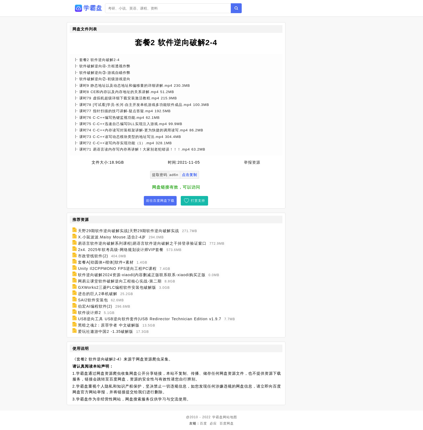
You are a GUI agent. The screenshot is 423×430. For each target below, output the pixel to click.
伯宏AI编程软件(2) (95, 306)
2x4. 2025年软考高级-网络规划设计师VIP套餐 (121, 249)
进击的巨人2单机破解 (97, 294)
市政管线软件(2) (93, 256)
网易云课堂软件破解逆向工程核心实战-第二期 (120, 281)
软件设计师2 (89, 312)
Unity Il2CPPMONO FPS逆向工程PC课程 (117, 268)
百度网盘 (227, 423)
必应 (213, 423)
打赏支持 (198, 201)
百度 (203, 423)
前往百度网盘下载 (160, 201)
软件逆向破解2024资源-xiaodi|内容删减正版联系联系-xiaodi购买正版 (141, 275)
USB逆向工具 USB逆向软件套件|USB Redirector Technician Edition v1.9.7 (149, 319)
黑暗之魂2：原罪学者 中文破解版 (108, 325)
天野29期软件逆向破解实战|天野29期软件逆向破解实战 (128, 231)
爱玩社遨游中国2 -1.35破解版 (105, 331)
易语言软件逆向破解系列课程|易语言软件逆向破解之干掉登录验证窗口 (142, 243)
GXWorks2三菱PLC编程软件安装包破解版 (117, 287)
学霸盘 (217, 417)
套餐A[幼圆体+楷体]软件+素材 (105, 262)
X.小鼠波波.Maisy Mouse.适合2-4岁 (112, 237)
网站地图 (230, 417)
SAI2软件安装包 (93, 300)
